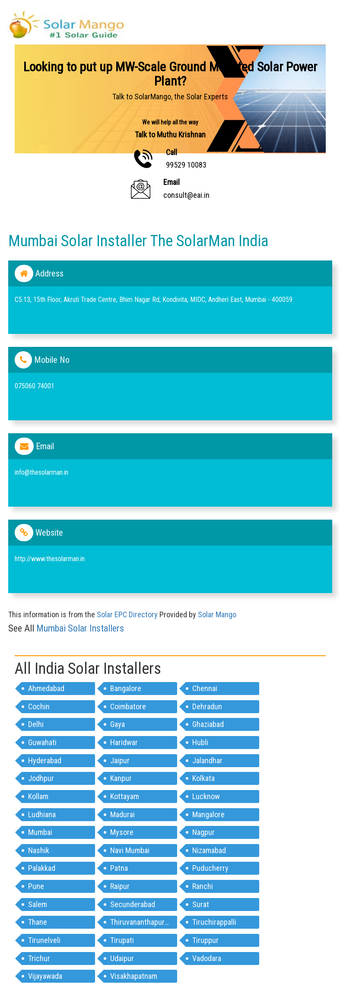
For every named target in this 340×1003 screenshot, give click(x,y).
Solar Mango (217, 614)
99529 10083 (186, 164)
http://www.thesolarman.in (50, 559)
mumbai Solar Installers (80, 628)
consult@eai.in (186, 195)
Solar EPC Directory (127, 614)
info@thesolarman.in (41, 472)
